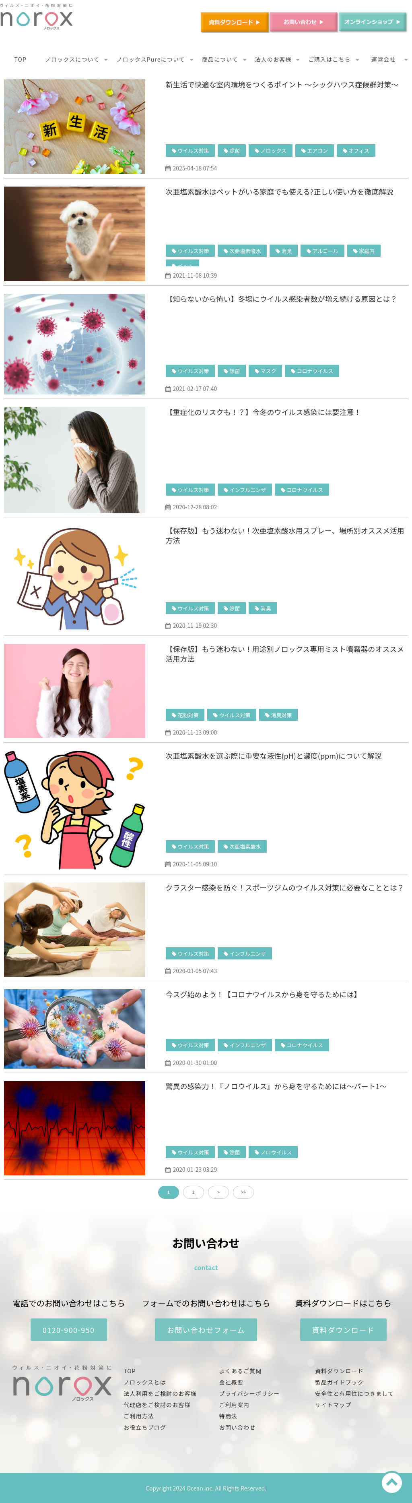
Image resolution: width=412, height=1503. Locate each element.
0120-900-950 (69, 1329)
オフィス (358, 150)
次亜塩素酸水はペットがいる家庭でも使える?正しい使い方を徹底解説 (279, 191)
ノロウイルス (276, 1152)
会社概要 (231, 1382)
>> (243, 1192)
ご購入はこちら (329, 59)
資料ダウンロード (343, 1329)
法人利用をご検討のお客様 (160, 1393)
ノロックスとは (145, 1382)
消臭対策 (281, 715)
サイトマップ (333, 1405)
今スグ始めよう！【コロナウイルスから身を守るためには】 (263, 994)
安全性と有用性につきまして (354, 1393)
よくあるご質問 (240, 1371)
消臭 (286, 251)
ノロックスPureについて (151, 59)
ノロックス (273, 150)
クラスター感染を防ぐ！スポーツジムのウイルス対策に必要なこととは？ (284, 887)
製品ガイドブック (339, 1382)
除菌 (234, 150)
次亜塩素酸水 (245, 251)
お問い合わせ (237, 1427)
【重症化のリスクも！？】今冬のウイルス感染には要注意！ (263, 412)
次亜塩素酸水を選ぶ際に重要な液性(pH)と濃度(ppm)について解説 (273, 755)
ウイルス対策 (193, 150)
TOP (20, 59)
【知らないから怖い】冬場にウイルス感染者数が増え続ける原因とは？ (281, 298)
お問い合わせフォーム (206, 1329)
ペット (185, 266)
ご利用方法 (139, 1416)
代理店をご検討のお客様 (157, 1405)
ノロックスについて (72, 59)
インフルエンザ (247, 490)
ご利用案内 (234, 1405)
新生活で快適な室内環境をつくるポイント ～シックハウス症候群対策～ (281, 84)
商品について (220, 59)
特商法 (228, 1416)
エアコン (317, 150)
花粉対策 (187, 715)
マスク (268, 371)
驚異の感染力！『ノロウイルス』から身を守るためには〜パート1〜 (276, 1086)
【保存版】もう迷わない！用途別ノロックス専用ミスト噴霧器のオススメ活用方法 (284, 654)
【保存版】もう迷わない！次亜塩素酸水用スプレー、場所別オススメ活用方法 (284, 535)
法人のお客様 (273, 59)
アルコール (325, 251)
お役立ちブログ (145, 1427)
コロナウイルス (315, 371)
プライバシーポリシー (249, 1393)
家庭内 (367, 251)
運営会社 (383, 59)
